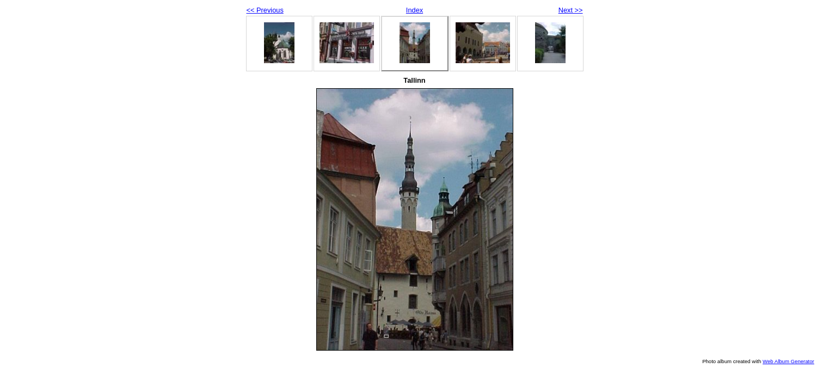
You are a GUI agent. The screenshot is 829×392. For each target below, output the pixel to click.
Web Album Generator (788, 361)
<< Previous (265, 10)
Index (414, 10)
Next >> (570, 10)
